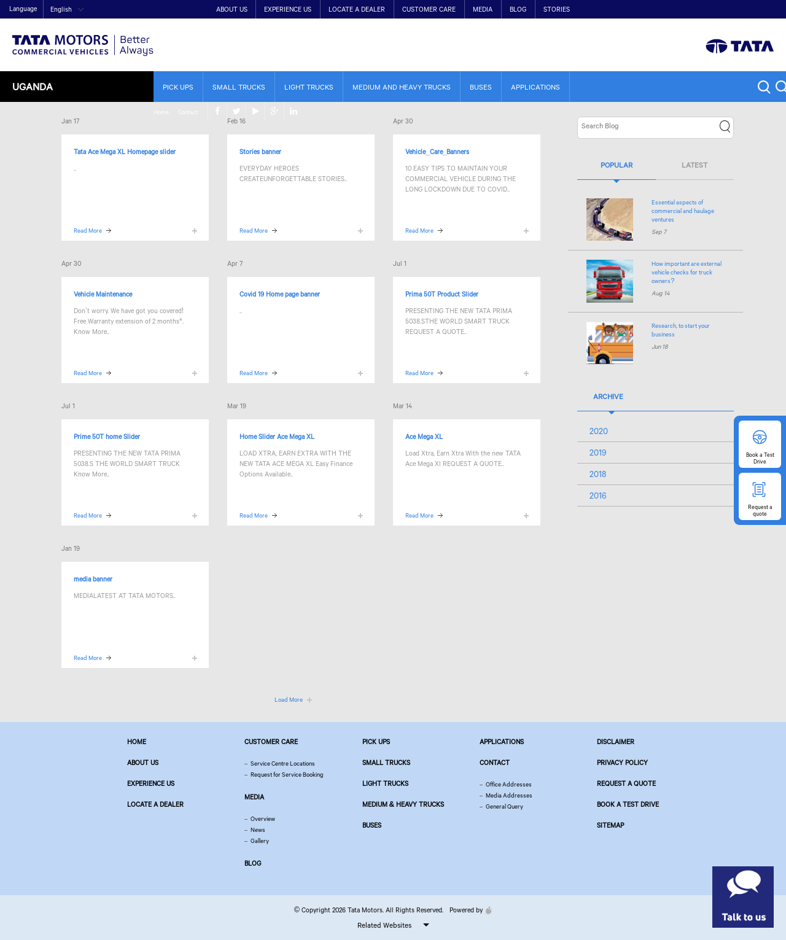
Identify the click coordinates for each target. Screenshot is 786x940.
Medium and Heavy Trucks (401, 86)
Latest (694, 164)
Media (482, 9)
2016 (598, 495)
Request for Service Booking (287, 775)
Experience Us (287, 9)
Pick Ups (178, 86)
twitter (711, 9)
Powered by (467, 910)
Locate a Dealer (357, 9)
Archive (608, 396)
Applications (535, 86)
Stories (556, 9)
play (729, 9)
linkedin (767, 9)
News (258, 830)
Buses (481, 86)
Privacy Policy (622, 762)
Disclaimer (615, 741)
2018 (598, 474)
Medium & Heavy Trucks (403, 804)
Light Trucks (308, 86)
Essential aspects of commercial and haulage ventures (683, 210)
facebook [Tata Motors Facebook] (691, 9)
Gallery (260, 841)
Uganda (32, 86)
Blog (518, 9)
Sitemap (610, 825)
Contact (660, 10)
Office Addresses (509, 784)
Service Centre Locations (283, 763)
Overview (263, 819)
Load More (288, 700)
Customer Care (429, 9)
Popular (616, 164)
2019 (598, 452)
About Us (231, 9)
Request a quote (626, 783)
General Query (504, 806)
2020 (599, 431)
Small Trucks (238, 86)
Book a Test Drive (628, 804)
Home (633, 10)
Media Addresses (509, 795)
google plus (749, 9)
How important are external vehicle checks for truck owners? (687, 272)
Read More (88, 231)
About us (142, 762)
